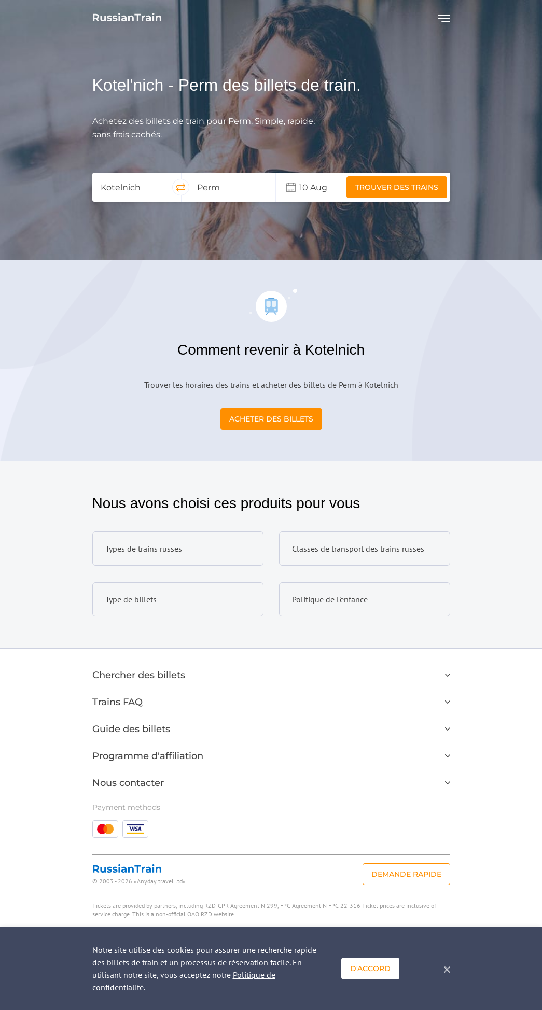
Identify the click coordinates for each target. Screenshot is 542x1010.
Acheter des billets (271, 419)
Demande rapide (406, 874)
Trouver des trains (396, 187)
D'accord (370, 968)
